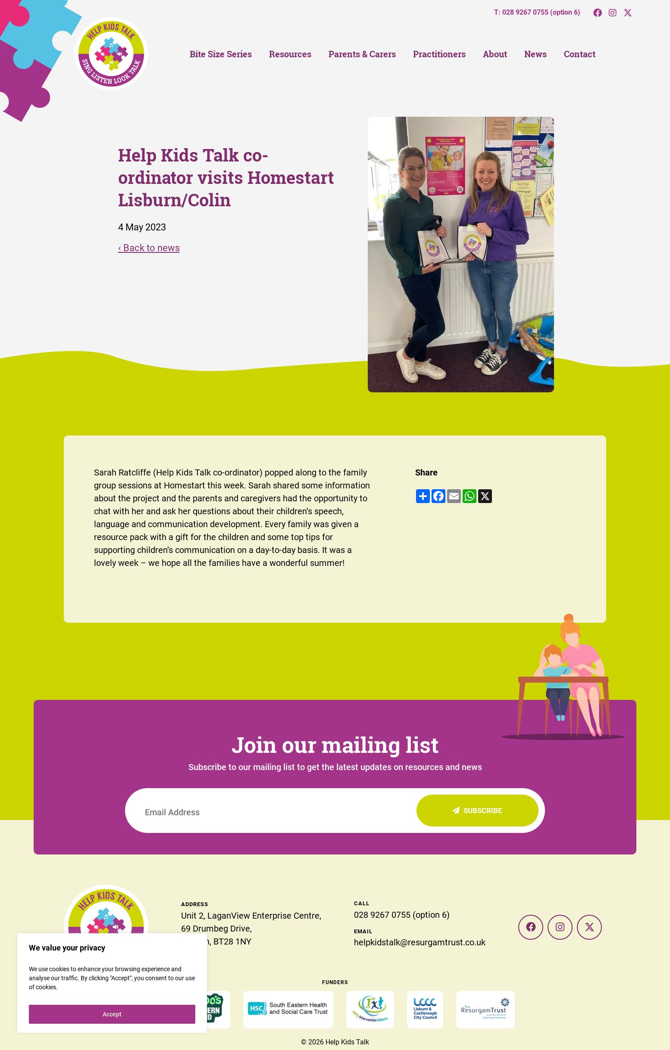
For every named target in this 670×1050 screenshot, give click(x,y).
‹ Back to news (149, 247)
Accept (112, 1014)
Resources (290, 54)
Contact (579, 54)
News (535, 54)
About (495, 54)
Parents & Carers (362, 54)
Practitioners (439, 54)
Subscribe (477, 810)
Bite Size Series (221, 54)
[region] (112, 983)
